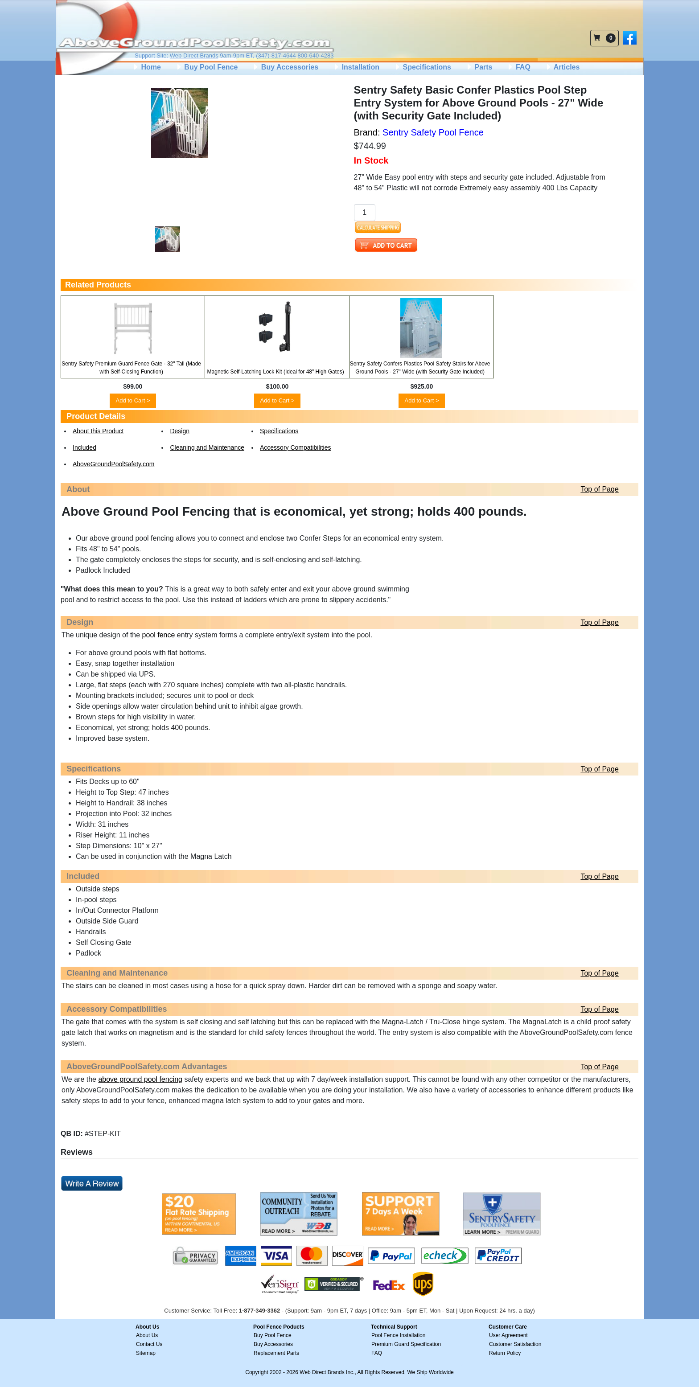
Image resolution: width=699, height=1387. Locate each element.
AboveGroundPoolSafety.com (113, 464)
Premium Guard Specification (406, 1344)
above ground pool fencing (140, 1079)
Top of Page (599, 489)
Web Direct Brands (194, 55)
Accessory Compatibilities (295, 447)
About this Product (98, 431)
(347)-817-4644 (276, 55)
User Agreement (508, 1335)
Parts (478, 67)
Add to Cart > (133, 400)
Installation (356, 67)
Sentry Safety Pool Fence (433, 132)
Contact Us (149, 1344)
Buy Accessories (285, 67)
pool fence (158, 635)
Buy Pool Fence (206, 67)
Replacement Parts (276, 1353)
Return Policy (505, 1353)
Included (84, 447)
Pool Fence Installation (398, 1335)
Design (179, 431)
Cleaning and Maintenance (207, 447)
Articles (562, 67)
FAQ (518, 67)
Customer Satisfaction (515, 1344)
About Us (147, 1335)
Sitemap (146, 1353)
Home (146, 67)
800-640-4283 (315, 55)
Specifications (422, 67)
